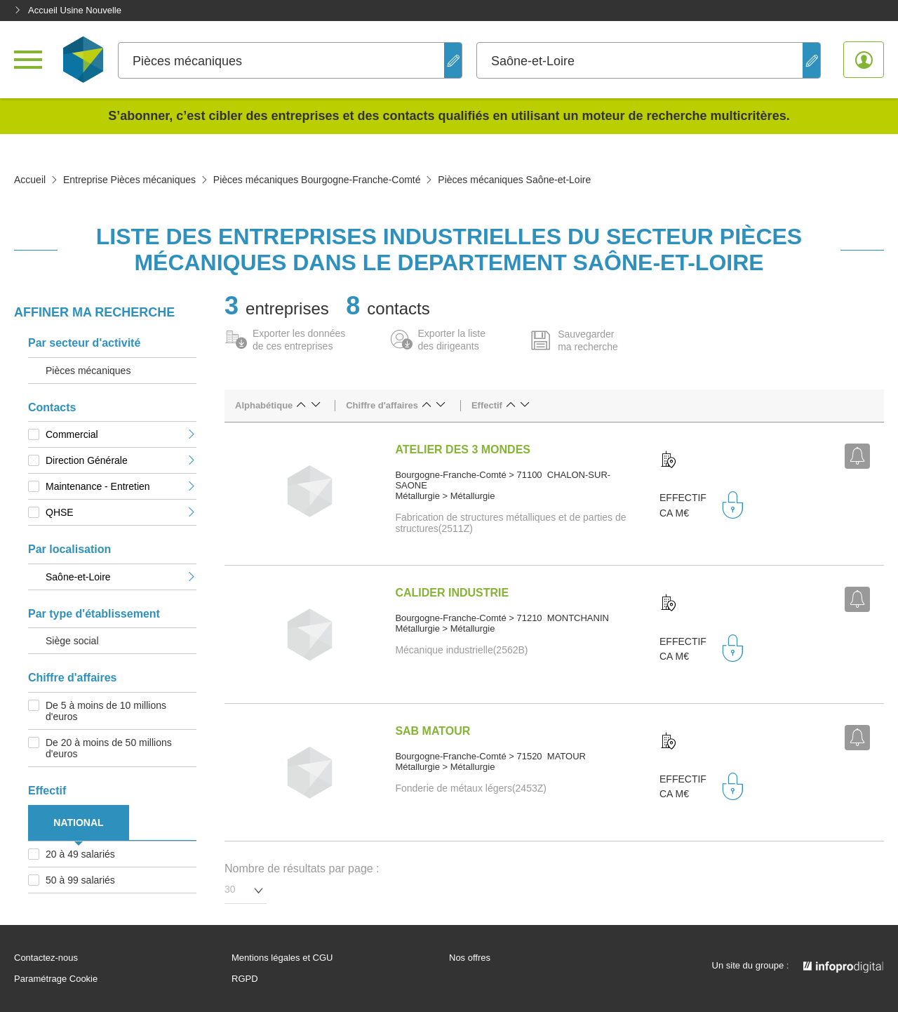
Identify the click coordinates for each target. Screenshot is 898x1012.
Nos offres (469, 958)
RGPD (245, 979)
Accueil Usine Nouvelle (67, 10)
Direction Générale (121, 460)
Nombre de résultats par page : (302, 868)
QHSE (121, 512)
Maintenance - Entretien (121, 486)
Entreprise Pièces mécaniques (129, 179)
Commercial (121, 434)
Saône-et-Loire (121, 576)
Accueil (30, 179)
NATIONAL (78, 822)
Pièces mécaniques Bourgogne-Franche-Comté (317, 179)
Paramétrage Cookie (56, 979)
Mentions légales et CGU (282, 958)
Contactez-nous (46, 958)
